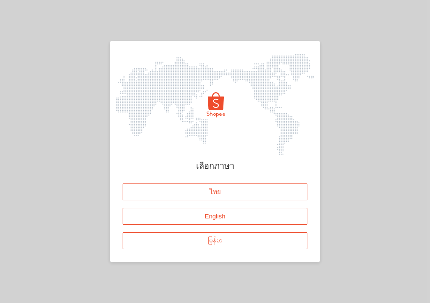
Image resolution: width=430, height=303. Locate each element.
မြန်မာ (215, 240)
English (215, 215)
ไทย (215, 191)
